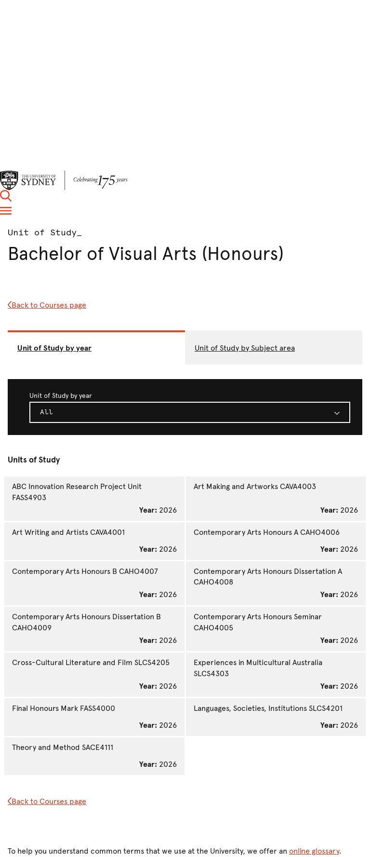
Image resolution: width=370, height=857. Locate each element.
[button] (6, 199)
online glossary (314, 851)
